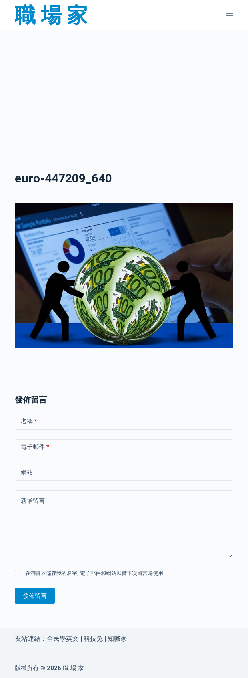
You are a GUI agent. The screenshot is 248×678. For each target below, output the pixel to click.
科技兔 (93, 638)
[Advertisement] (124, 90)
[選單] (229, 15)
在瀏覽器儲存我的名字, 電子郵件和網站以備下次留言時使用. (95, 573)
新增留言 (33, 500)
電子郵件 (35, 447)
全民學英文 (63, 638)
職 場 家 (51, 15)
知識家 (117, 638)
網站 (27, 472)
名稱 (29, 421)
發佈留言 (35, 595)
